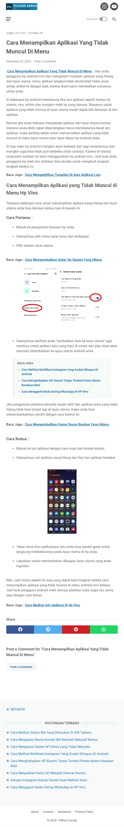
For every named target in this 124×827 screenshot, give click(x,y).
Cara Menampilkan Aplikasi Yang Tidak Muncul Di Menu (49, 70)
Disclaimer (64, 812)
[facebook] (20, 629)
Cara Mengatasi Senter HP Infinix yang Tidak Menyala (50, 747)
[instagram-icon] (103, 5)
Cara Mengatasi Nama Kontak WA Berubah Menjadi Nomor (54, 740)
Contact (48, 812)
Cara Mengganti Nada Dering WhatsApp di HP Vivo (55, 391)
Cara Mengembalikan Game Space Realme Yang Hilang (67, 424)
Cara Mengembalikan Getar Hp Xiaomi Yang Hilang (63, 259)
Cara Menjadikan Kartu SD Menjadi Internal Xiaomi (48, 773)
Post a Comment (45, 60)
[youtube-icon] (113, 5)
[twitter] (48, 629)
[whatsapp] (104, 629)
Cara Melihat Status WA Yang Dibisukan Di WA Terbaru (51, 733)
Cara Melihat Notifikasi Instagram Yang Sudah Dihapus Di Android (59, 754)
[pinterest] (76, 629)
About (35, 812)
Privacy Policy (84, 812)
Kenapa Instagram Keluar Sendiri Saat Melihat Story (48, 780)
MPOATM (17, 709)
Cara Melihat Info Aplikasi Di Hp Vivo (52, 604)
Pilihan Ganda (68, 820)
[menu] (11, 18)
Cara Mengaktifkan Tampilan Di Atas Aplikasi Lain (63, 174)
